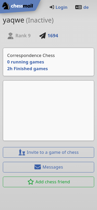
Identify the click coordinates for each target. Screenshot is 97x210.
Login (58, 7)
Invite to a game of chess (48, 152)
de (82, 7)
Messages (48, 167)
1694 (48, 35)
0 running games (25, 62)
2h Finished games (27, 68)
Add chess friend (48, 182)
